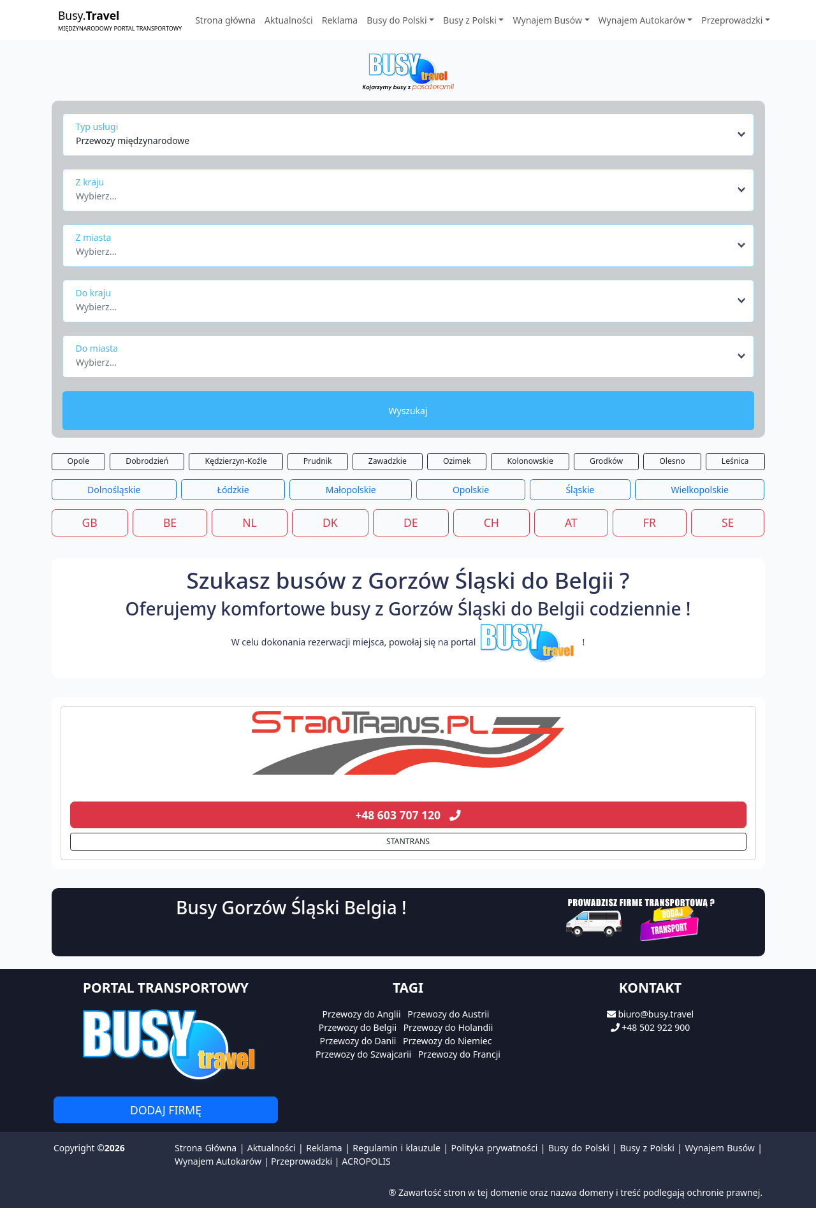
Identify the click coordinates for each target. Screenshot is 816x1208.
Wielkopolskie (699, 490)
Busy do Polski (578, 1148)
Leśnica (735, 461)
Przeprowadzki (301, 1161)
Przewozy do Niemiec (447, 1041)
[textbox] (404, 192)
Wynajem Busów (720, 1148)
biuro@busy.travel (656, 1014)
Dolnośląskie (113, 490)
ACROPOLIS (366, 1161)
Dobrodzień (147, 461)
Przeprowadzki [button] (731, 20)
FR (649, 522)
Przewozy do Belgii (358, 1027)
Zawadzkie (387, 461)
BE (170, 522)
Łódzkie (233, 490)
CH (491, 522)
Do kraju (93, 293)
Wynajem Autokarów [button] (642, 20)
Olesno (672, 461)
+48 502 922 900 (656, 1027)
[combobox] (411, 134)
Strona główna (225, 20)
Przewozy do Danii (358, 1041)
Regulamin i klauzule (397, 1148)
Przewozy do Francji (459, 1054)
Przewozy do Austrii (448, 1014)
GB (90, 522)
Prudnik (317, 461)
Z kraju (90, 182)
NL (249, 522)
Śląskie (579, 490)
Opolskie (471, 490)
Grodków (606, 461)
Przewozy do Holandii (448, 1027)
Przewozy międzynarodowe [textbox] (132, 140)
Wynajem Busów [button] (547, 20)
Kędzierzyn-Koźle (235, 461)
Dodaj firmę (165, 1110)
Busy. (120, 20)
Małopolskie (351, 490)
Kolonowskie (530, 461)
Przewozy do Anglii (362, 1014)
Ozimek (456, 461)
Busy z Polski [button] (470, 20)
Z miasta (94, 237)
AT (571, 522)
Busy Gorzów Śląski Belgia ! (291, 907)
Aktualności (289, 20)
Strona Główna (206, 1148)
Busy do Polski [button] (396, 20)
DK (330, 522)
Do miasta (97, 348)
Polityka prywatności (494, 1148)
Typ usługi (97, 126)
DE (411, 522)
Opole (79, 461)
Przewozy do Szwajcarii (363, 1054)
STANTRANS (408, 841)
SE (728, 522)
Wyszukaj (407, 411)
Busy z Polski (647, 1148)
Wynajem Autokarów (218, 1161)
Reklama (340, 20)
